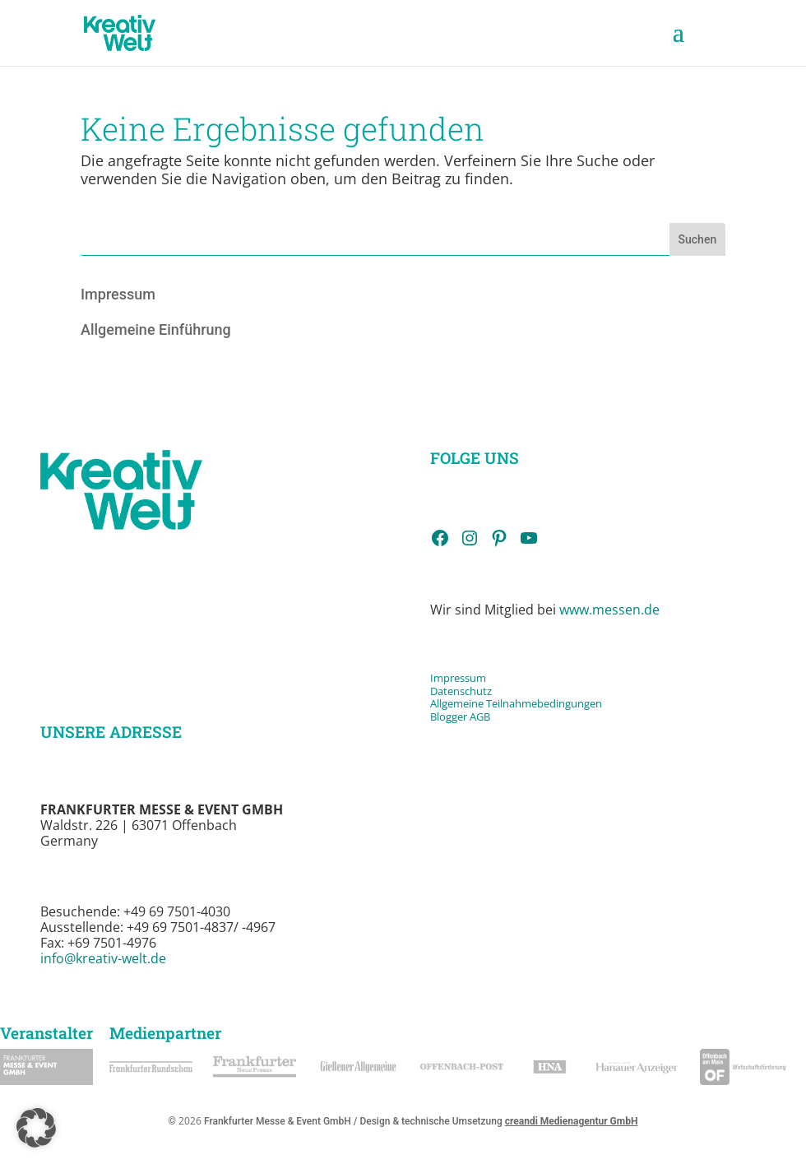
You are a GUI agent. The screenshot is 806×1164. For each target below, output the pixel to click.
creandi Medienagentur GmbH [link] (571, 1121)
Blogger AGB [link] (460, 716)
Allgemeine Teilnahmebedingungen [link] (516, 703)
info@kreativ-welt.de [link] (103, 958)
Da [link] (436, 691)
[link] (119, 31)
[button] (678, 43)
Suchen (698, 239)
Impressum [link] (118, 294)
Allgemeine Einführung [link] (156, 329)
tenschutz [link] (467, 691)
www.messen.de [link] (609, 610)
